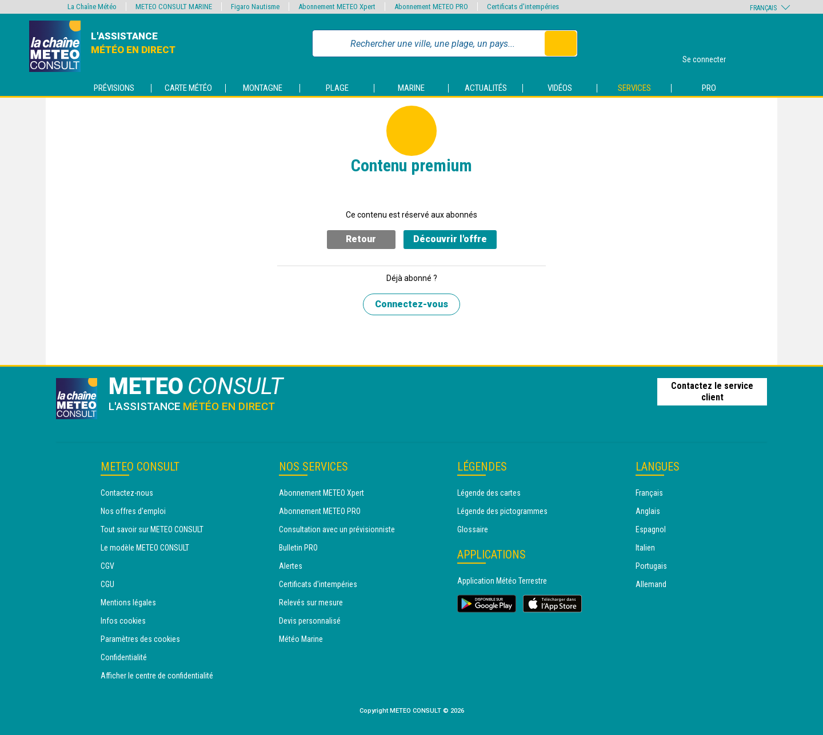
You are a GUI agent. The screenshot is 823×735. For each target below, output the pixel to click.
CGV (107, 566)
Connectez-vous (411, 304)
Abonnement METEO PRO (320, 511)
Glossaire (472, 529)
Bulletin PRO (298, 547)
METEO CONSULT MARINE (173, 6)
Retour (361, 239)
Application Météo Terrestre (502, 580)
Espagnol (651, 529)
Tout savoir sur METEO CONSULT (152, 529)
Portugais (651, 566)
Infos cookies (123, 620)
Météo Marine (301, 639)
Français (649, 492)
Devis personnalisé (310, 620)
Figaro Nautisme (255, 6)
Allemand (651, 584)
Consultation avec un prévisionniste (337, 529)
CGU (107, 584)
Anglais (648, 511)
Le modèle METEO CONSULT (145, 547)
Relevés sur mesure (311, 602)
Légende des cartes (489, 492)
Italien (645, 547)
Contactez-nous (127, 492)
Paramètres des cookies (140, 639)
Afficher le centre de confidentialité (157, 675)
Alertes (290, 566)
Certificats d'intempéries (318, 584)
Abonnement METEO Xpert (321, 492)
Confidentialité (124, 657)
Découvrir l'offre (450, 239)
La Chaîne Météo (92, 6)
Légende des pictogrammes (502, 511)
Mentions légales (128, 602)
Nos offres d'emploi (133, 511)
